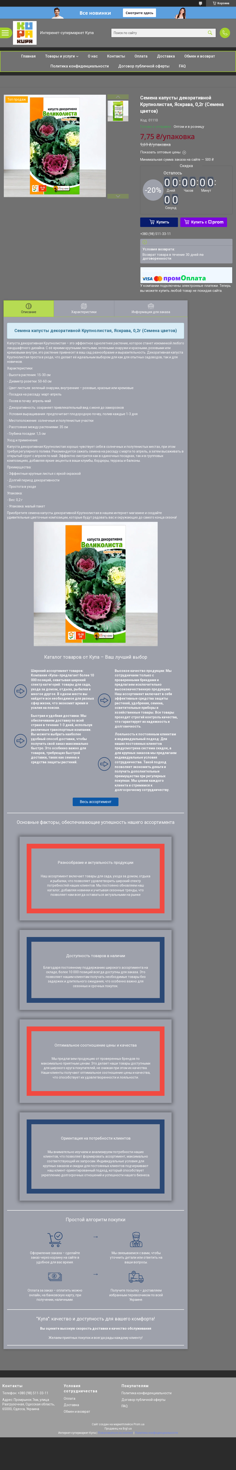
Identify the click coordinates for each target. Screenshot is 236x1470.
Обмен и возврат (199, 56)
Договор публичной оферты (143, 66)
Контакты (116, 56)
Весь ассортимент (95, 801)
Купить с (207, 222)
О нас (93, 56)
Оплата (141, 56)
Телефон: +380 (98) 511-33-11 (25, 1393)
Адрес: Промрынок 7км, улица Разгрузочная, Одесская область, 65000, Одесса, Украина (28, 1404)
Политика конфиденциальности (80, 66)
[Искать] (210, 33)
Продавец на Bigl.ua (118, 1428)
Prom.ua (139, 1424)
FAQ (182, 66)
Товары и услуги (60, 56)
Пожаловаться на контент (115, 1432)
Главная (28, 56)
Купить (162, 222)
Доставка (166, 56)
